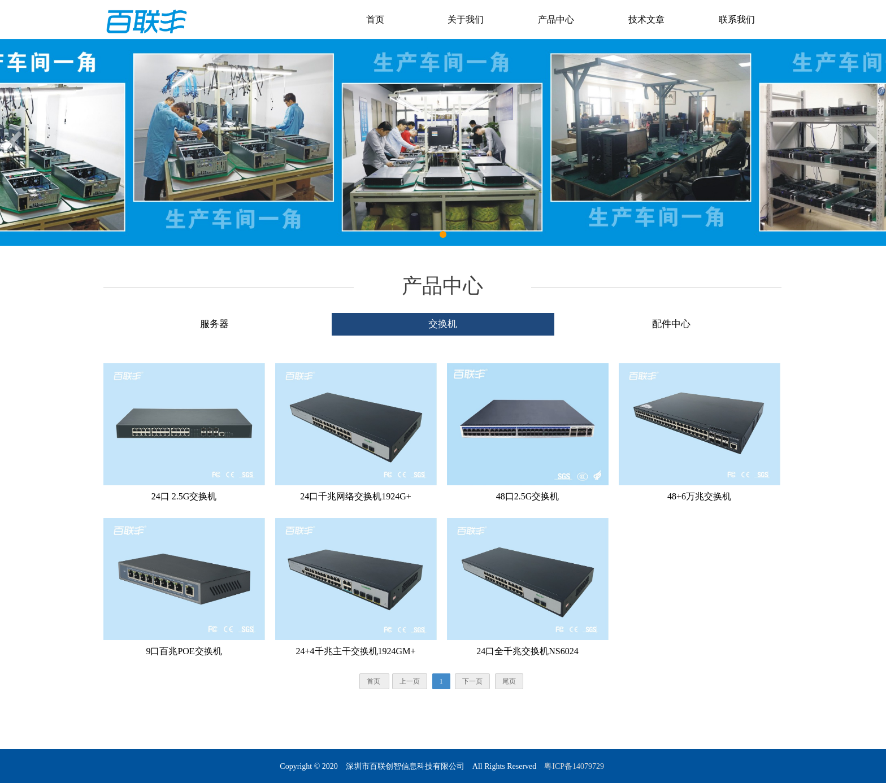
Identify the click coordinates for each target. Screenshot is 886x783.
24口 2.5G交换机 (184, 496)
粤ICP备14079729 (575, 766)
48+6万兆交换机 (699, 496)
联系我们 (737, 19)
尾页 (509, 681)
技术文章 (646, 19)
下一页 (472, 681)
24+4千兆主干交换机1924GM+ (356, 651)
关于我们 (466, 19)
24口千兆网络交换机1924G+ (355, 496)
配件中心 (671, 324)
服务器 (214, 324)
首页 (375, 19)
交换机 (442, 324)
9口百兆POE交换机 (184, 651)
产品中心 (556, 19)
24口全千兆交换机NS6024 (527, 651)
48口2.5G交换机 (527, 496)
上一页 (409, 681)
